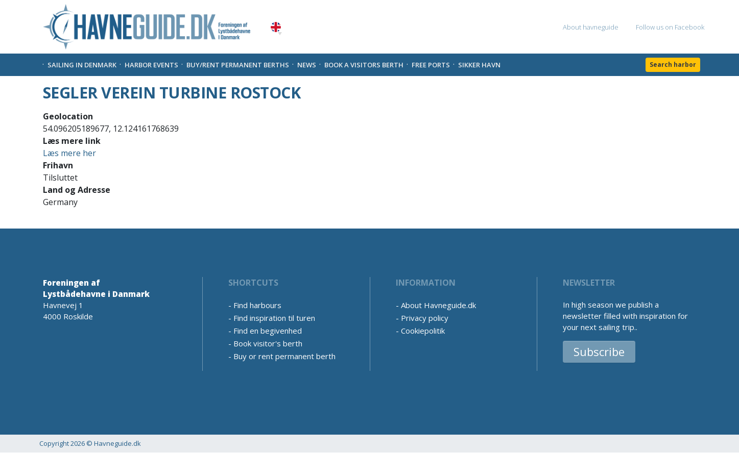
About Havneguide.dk (438, 305)
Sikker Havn (479, 64)
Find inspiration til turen (274, 318)
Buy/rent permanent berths (237, 64)
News (306, 64)
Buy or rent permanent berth (284, 356)
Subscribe (599, 351)
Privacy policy (424, 318)
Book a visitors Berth (363, 64)
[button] (280, 33)
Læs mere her (69, 153)
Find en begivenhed (267, 330)
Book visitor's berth (267, 343)
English (276, 27)
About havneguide (590, 27)
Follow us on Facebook (670, 27)
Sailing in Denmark (81, 64)
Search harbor (673, 64)
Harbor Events (151, 64)
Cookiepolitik (423, 330)
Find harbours (257, 305)
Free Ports (431, 64)
